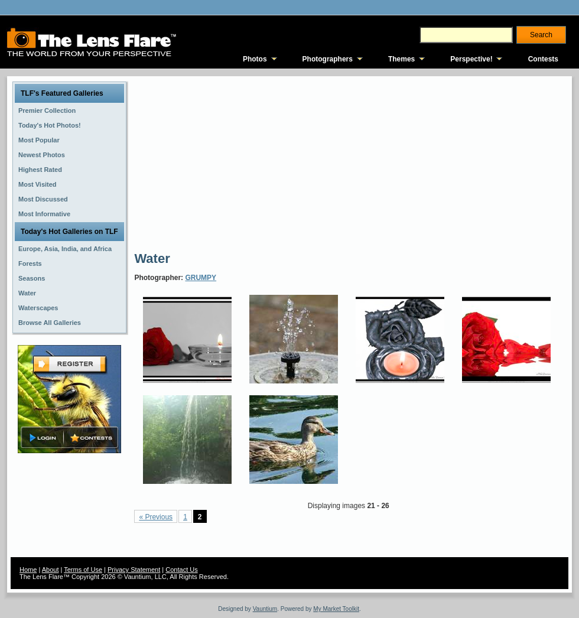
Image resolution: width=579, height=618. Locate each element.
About (50, 569)
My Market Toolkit (336, 609)
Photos (255, 59)
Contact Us (181, 569)
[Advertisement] (256, 162)
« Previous (156, 517)
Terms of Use (83, 569)
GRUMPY (200, 278)
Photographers (327, 59)
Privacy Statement (134, 569)
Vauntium (265, 609)
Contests (543, 59)
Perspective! (471, 59)
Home (28, 569)
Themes (401, 59)
